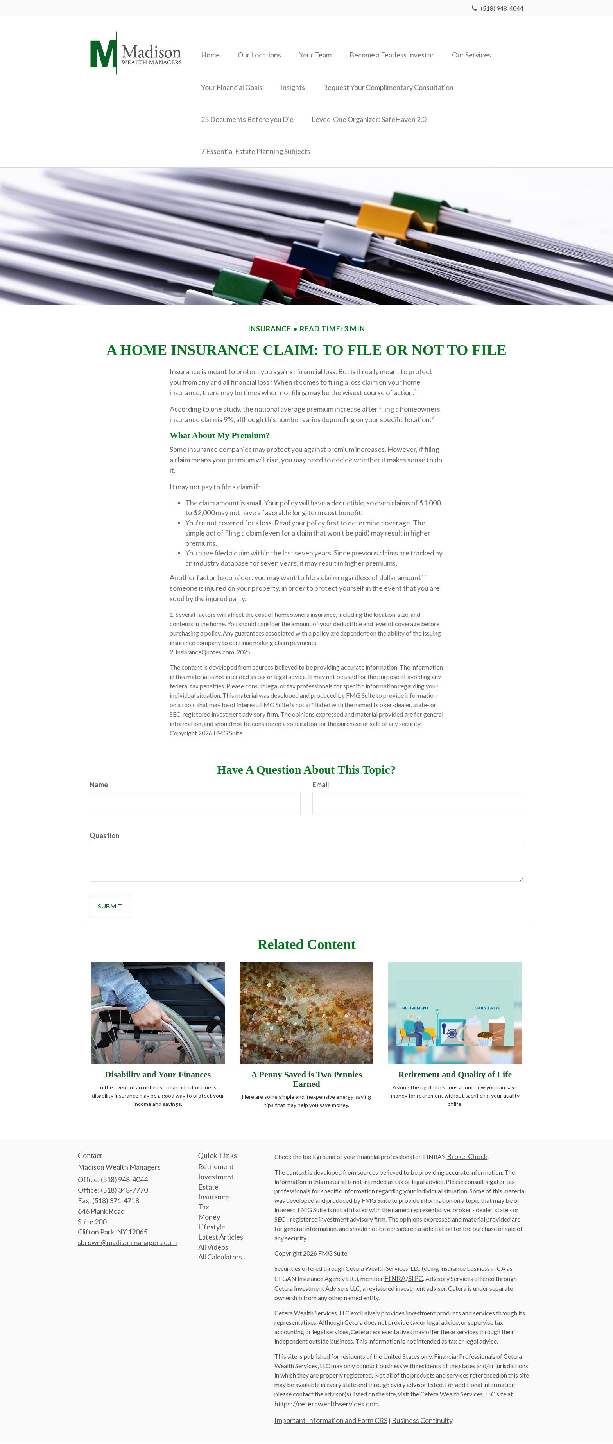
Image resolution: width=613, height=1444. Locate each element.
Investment (216, 1179)
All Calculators (220, 1259)
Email (320, 787)
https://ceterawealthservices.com (326, 1406)
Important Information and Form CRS (330, 1423)
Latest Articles (220, 1239)
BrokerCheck (467, 1159)
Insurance (213, 1199)
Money (209, 1219)
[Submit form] (110, 909)
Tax (203, 1209)
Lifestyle (211, 1229)
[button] (262, 43)
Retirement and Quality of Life (455, 1077)
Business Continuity (422, 1423)
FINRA (395, 1281)
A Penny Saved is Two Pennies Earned (306, 1081)
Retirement (216, 1169)
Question (105, 838)
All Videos (213, 1249)
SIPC (415, 1281)
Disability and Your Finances (158, 1077)
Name (99, 787)
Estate (208, 1189)
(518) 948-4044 (497, 8)
